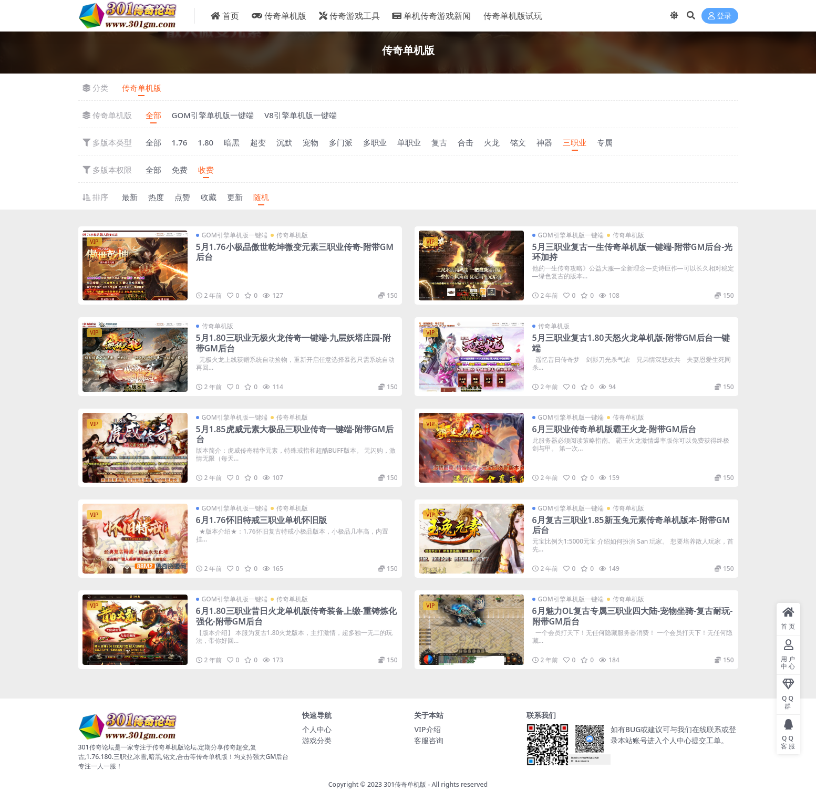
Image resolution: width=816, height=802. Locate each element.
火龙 (492, 142)
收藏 (208, 197)
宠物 (310, 142)
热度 (156, 197)
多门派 (341, 142)
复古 (439, 142)
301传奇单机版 (405, 784)
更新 (235, 197)
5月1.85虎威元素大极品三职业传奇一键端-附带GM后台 (295, 434)
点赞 (182, 197)
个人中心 (317, 729)
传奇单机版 (141, 87)
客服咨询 (428, 740)
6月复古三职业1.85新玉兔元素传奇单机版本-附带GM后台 (631, 525)
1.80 (205, 142)
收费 (206, 169)
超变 (258, 142)
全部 (153, 115)
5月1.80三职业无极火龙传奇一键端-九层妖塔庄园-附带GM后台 (293, 342)
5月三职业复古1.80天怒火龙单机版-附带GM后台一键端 (631, 342)
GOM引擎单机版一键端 (213, 115)
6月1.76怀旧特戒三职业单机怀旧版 (261, 520)
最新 (130, 197)
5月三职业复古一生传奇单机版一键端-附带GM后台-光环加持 (632, 252)
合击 (465, 142)
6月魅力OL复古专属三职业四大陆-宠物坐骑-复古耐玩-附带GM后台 (632, 616)
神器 (544, 142)
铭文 (518, 142)
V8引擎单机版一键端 (300, 115)
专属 (605, 142)
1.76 (180, 142)
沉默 (284, 142)
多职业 (375, 142)
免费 (180, 169)
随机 (261, 197)
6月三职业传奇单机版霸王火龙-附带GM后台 (614, 429)
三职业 (574, 142)
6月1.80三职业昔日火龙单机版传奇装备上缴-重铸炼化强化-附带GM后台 (296, 616)
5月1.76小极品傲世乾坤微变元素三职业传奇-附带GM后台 (295, 252)
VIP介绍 (427, 729)
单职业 (409, 142)
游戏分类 (317, 740)
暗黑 (232, 142)
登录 (719, 16)
